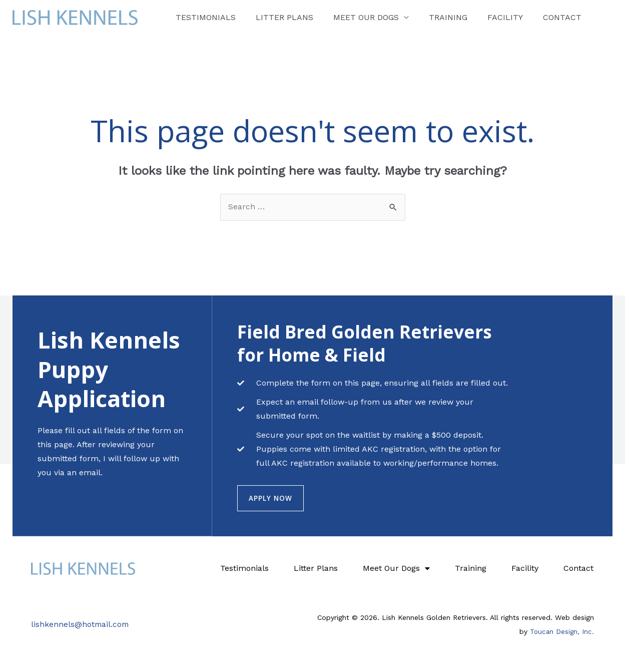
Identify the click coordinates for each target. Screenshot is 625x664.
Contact (512, 17)
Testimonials (201, 17)
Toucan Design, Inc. (561, 632)
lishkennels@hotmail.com (81, 624)
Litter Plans (271, 17)
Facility (464, 17)
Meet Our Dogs (343, 17)
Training (416, 17)
